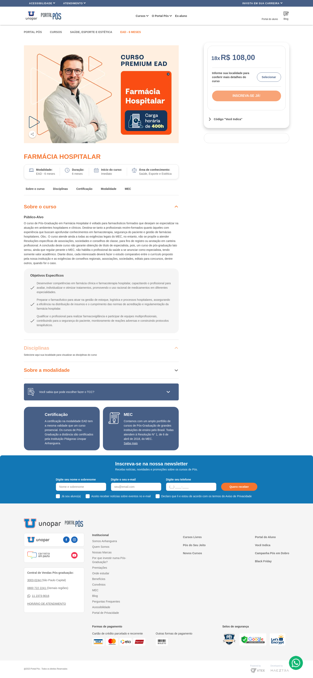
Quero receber (239, 486)
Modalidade (108, 188)
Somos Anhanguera (104, 541)
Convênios (99, 584)
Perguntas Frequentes (106, 601)
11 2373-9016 (38, 596)
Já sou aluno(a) (71, 496)
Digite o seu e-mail (123, 479)
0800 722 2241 (37, 588)
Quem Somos (101, 546)
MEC (128, 188)
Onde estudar (100, 573)
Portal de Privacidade (105, 612)
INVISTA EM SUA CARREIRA (262, 3)
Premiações (99, 567)
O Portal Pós (160, 16)
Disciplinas (60, 188)
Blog (95, 595)
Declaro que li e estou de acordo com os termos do (206, 496)
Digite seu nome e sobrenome (76, 479)
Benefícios (98, 579)
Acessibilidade (42, 3)
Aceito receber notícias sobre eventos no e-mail (121, 496)
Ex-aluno (181, 16)
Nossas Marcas (102, 552)
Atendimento (74, 3)
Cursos (140, 16)
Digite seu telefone (178, 479)
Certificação (84, 188)
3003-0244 (34, 580)
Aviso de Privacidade (239, 496)
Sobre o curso (35, 188)
